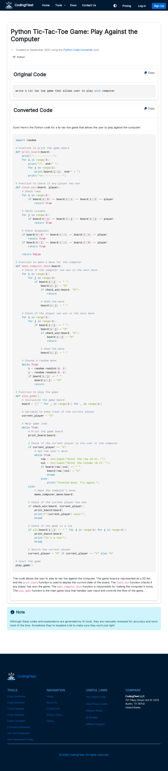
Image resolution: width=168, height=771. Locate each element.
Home (46, 5)
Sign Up (159, 6)
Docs (73, 5)
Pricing (127, 6)
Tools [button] (58, 5)
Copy (149, 72)
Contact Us (89, 5)
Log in (142, 6)
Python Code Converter (78, 49)
